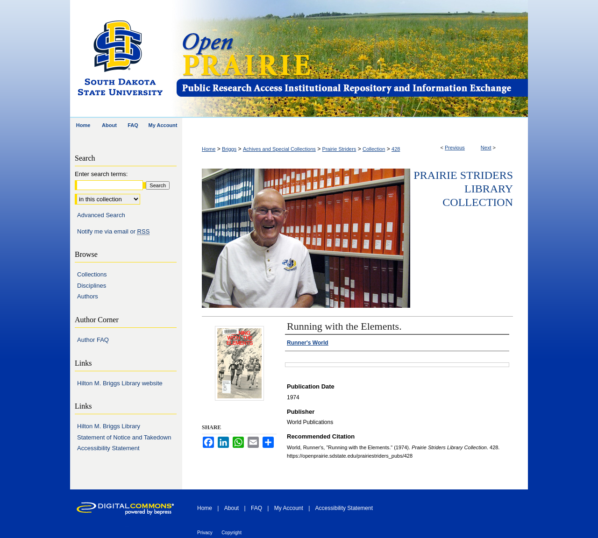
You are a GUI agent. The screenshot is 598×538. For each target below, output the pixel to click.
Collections (92, 274)
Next (486, 147)
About (231, 508)
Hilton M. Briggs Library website (120, 383)
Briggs (229, 149)
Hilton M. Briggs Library (108, 426)
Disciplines (91, 285)
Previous (455, 147)
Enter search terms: (101, 173)
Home (208, 149)
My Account (288, 508)
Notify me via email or (113, 231)
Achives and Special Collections (279, 149)
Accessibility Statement (108, 448)
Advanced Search (101, 215)
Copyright (231, 532)
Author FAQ (93, 339)
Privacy (205, 532)
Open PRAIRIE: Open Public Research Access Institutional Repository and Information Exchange (351, 59)
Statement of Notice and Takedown (124, 437)
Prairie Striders (339, 149)
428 (396, 149)
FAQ (256, 508)
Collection (374, 149)
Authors (87, 296)
